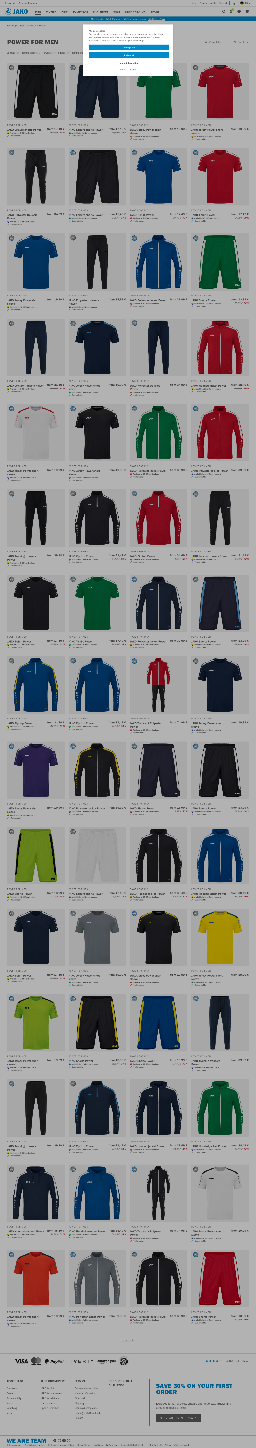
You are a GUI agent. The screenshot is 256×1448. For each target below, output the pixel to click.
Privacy (123, 71)
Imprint (133, 71)
